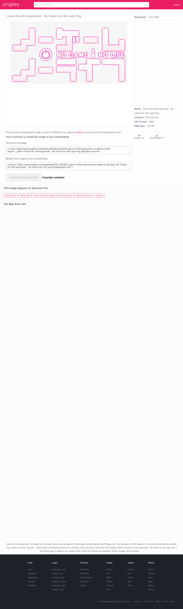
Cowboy (110, 585)
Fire (129, 573)
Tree (130, 585)
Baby (108, 577)
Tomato (31, 581)
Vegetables (33, 577)
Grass (130, 577)
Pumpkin (32, 585)
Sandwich (32, 573)
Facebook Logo (59, 581)
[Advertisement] (69, 105)
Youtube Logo (58, 577)
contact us (80, 132)
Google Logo (57, 589)
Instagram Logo (59, 569)
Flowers (151, 573)
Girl (108, 573)
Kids (108, 589)
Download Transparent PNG (23, 177)
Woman (109, 581)
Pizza (30, 569)
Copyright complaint (53, 177)
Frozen (109, 569)
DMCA (158, 601)
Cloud (130, 569)
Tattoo (151, 589)
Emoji (150, 569)
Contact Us (148, 601)
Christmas (84, 569)
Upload (176, 4)
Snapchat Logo (58, 585)
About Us (138, 601)
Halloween (84, 573)
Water (150, 581)
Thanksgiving (86, 577)
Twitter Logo (57, 573)
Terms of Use (168, 601)
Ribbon (151, 585)
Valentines (84, 581)
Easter (83, 585)
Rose (150, 577)
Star (130, 581)
